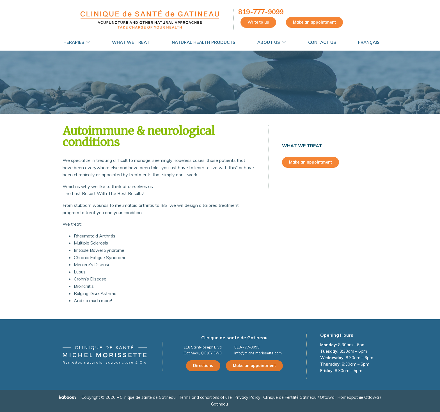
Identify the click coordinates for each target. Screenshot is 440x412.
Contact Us (322, 42)
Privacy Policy (247, 397)
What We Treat (131, 42)
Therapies (72, 42)
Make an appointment (314, 22)
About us (268, 42)
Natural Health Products (203, 42)
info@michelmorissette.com (258, 353)
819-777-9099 (261, 12)
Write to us (258, 22)
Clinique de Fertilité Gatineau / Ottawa (298, 397)
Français (369, 42)
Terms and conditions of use (205, 397)
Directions (203, 365)
